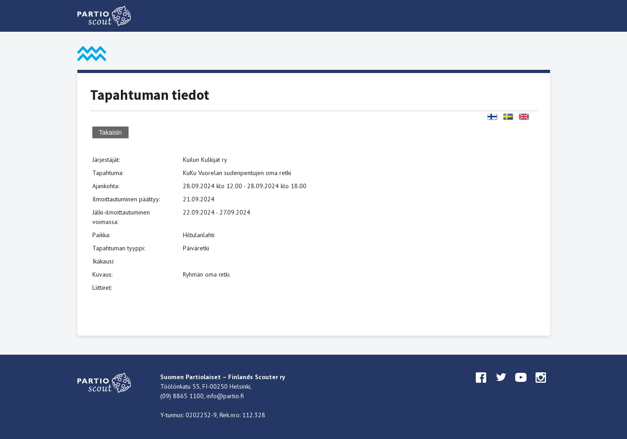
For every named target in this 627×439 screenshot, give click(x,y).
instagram (541, 386)
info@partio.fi (225, 396)
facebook (481, 386)
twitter (501, 386)
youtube (521, 386)
